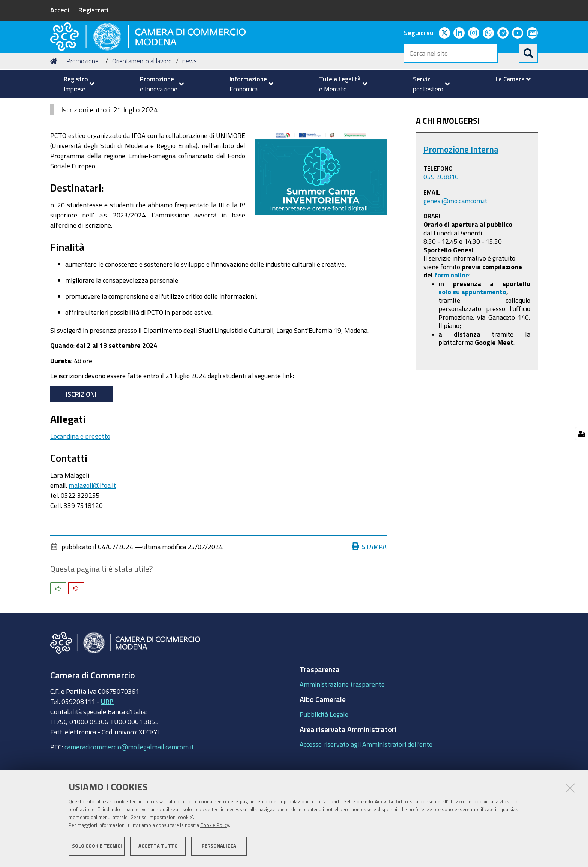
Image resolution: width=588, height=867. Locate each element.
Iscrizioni (81, 439)
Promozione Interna (460, 194)
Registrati (93, 9)
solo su (449, 337)
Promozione (82, 106)
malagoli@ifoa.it (92, 530)
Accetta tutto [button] (158, 847)
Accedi (59, 9)
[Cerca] (528, 53)
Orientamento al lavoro (142, 106)
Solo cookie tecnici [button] (97, 847)
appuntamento (483, 337)
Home (55, 106)
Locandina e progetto (80, 481)
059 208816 (441, 222)
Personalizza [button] (219, 847)
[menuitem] (76, 84)
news (189, 106)
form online (451, 320)
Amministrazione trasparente (342, 729)
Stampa (369, 591)
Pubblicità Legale (324, 759)
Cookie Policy (214, 826)
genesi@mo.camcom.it (455, 245)
